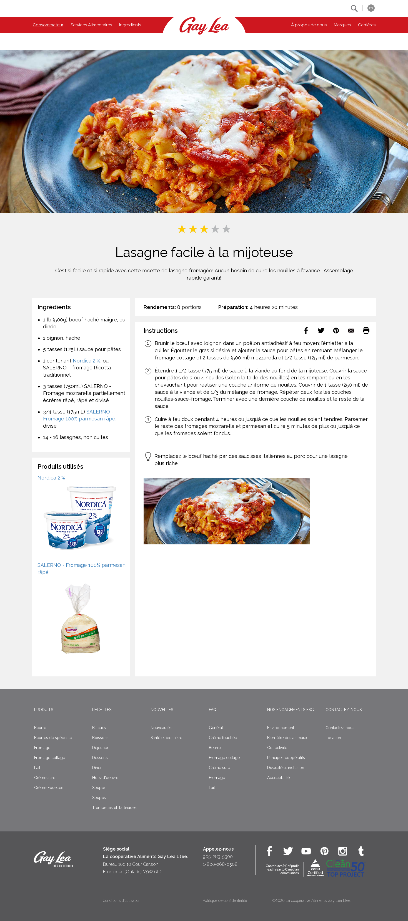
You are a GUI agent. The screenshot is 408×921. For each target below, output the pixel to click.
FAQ (212, 709)
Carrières (367, 24)
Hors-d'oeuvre (105, 777)
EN (371, 8)
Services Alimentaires (91, 24)
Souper (98, 787)
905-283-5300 (218, 856)
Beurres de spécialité (53, 737)
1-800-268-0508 (220, 864)
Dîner (97, 767)
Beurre (40, 727)
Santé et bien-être (166, 737)
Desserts (100, 757)
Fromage (42, 747)
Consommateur (48, 24)
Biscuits (99, 727)
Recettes (101, 709)
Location (333, 737)
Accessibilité (278, 777)
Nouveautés (161, 727)
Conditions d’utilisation (122, 900)
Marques (342, 24)
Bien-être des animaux (287, 737)
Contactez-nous (344, 709)
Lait (37, 767)
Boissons (100, 737)
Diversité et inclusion (285, 767)
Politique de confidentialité (225, 900)
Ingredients (130, 24)
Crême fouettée (223, 737)
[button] (354, 8)
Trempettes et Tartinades (114, 807)
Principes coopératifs (286, 757)
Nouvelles (162, 709)
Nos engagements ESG (290, 709)
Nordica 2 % (86, 361)
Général (216, 727)
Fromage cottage (49, 757)
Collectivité (277, 747)
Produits (43, 709)
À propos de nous (309, 24)
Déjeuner (100, 747)
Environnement (280, 727)
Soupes (99, 797)
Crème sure (44, 777)
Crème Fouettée (48, 787)
